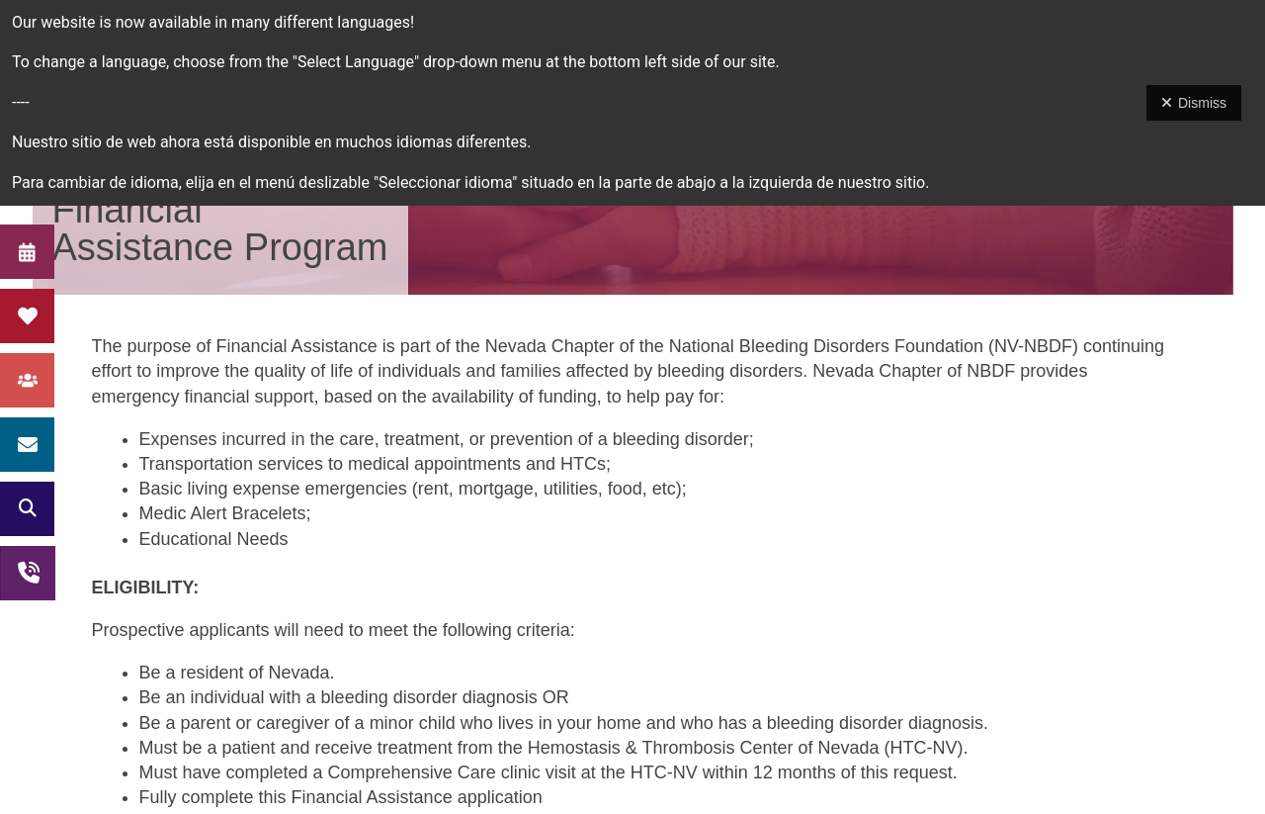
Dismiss (1193, 103)
